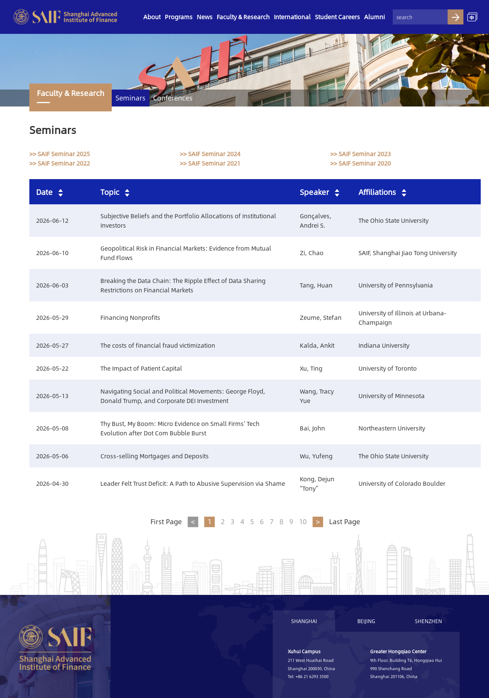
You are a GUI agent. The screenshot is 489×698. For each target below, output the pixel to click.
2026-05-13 (52, 395)
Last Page (344, 521)
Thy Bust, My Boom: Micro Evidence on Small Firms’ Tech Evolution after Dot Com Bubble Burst (180, 428)
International (292, 16)
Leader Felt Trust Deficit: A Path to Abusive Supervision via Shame (192, 483)
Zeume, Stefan (321, 317)
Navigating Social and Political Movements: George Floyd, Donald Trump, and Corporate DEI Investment (182, 395)
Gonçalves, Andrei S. (315, 220)
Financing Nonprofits (130, 317)
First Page (166, 521)
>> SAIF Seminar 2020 (360, 163)
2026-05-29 (52, 317)
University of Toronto (387, 368)
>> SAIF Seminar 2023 (360, 153)
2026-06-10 (52, 252)
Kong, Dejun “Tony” (317, 483)
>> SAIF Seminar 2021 (210, 163)
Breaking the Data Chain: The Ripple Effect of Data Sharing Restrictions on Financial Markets (183, 285)
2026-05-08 (52, 428)
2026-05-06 (52, 456)
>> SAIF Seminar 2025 (59, 153)
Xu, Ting (311, 368)
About (152, 16)
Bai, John (312, 428)
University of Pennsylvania (395, 285)
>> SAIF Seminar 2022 (59, 163)
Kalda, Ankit (317, 345)
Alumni (374, 16)
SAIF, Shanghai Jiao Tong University (407, 252)
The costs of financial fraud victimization (157, 345)
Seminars (130, 98)
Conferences (173, 98)
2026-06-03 (52, 285)
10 (303, 521)
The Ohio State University (393, 220)
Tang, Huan (316, 285)
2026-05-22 (52, 368)
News (205, 16)
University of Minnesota (391, 395)
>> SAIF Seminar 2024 (210, 153)
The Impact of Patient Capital (141, 368)
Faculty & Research (243, 16)
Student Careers (337, 16)
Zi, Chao (311, 252)
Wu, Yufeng (316, 456)
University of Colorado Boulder (401, 483)
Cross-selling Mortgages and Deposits (154, 456)
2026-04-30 (52, 483)
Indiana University (383, 345)
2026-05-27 (52, 345)
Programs (179, 16)
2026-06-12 (52, 220)
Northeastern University (391, 428)
